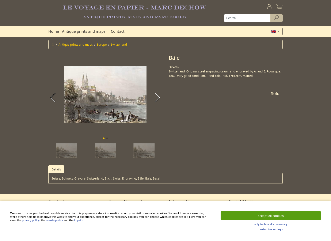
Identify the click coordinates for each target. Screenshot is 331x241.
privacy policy (30, 220)
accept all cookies (271, 216)
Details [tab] (56, 169)
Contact (118, 31)
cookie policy (54, 220)
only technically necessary (271, 224)
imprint (78, 220)
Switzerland (119, 44)
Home (53, 31)
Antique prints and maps (85, 31)
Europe (102, 44)
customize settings (271, 229)
